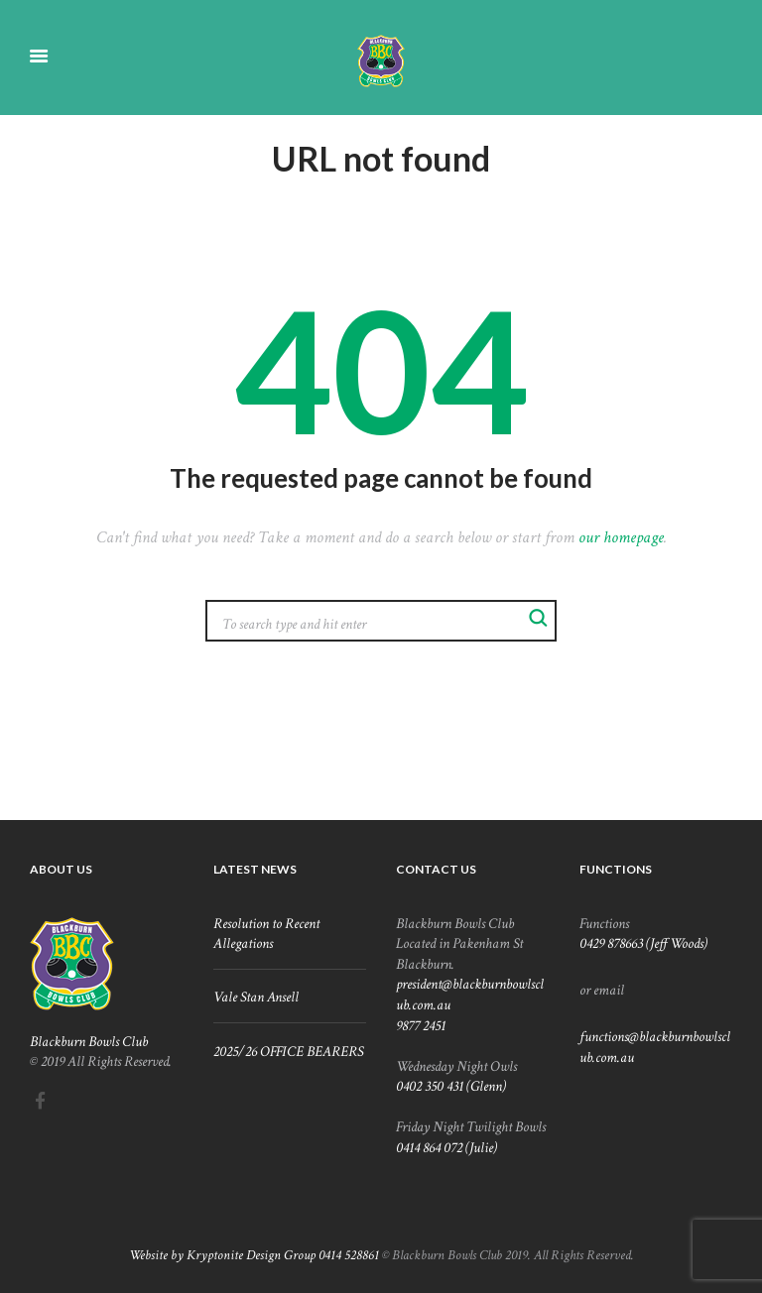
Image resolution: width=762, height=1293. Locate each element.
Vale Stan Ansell (256, 996)
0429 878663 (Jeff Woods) (643, 943)
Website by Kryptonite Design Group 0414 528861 (254, 1255)
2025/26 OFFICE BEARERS (288, 1051)
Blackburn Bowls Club (89, 1041)
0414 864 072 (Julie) (446, 1147)
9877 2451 (420, 1025)
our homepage (621, 537)
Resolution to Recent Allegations (266, 933)
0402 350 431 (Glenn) (451, 1086)
